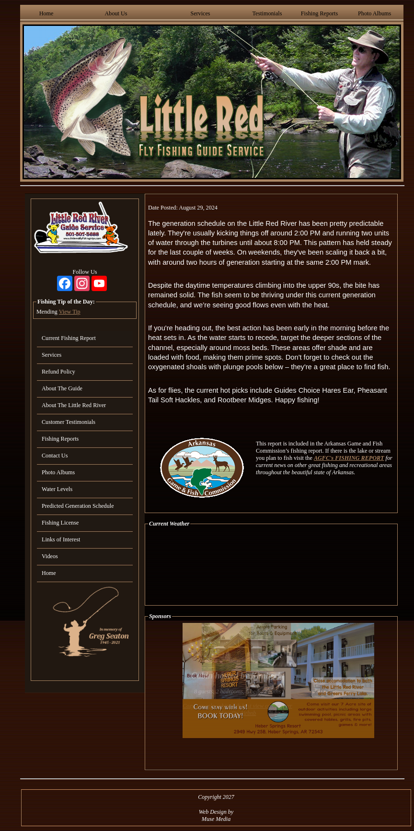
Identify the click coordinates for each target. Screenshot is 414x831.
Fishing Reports (319, 13)
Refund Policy (58, 371)
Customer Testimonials (68, 422)
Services (200, 13)
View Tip (69, 311)
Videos (50, 556)
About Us (116, 13)
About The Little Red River (74, 405)
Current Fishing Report (69, 338)
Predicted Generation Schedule (78, 506)
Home (46, 13)
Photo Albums (374, 13)
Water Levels (57, 489)
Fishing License (60, 522)
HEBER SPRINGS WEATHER (271, 566)
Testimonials (267, 13)
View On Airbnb (237, 713)
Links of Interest (61, 539)
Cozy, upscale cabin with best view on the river (237, 705)
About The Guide (62, 388)
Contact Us (55, 455)
